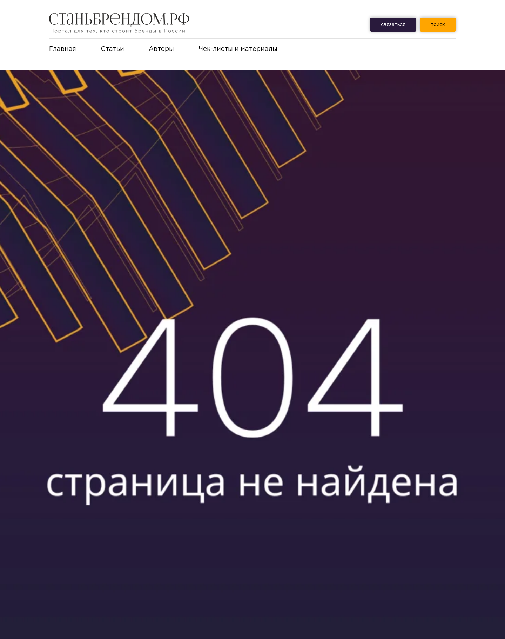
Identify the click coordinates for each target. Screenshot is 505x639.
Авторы (161, 49)
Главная (62, 49)
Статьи (112, 49)
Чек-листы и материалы (237, 49)
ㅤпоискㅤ (438, 24)
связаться (393, 24)
